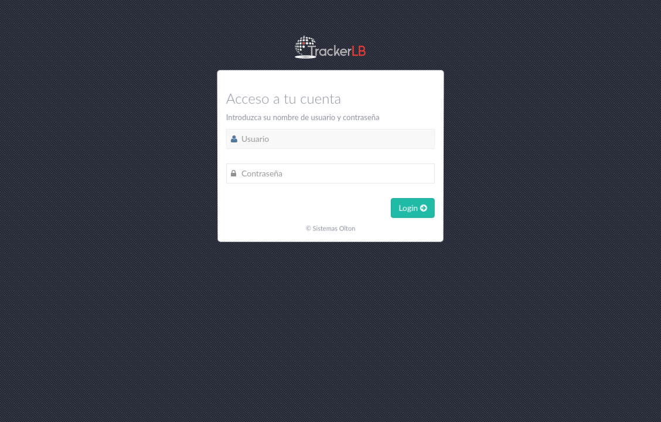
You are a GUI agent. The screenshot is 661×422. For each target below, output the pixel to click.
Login (412, 207)
